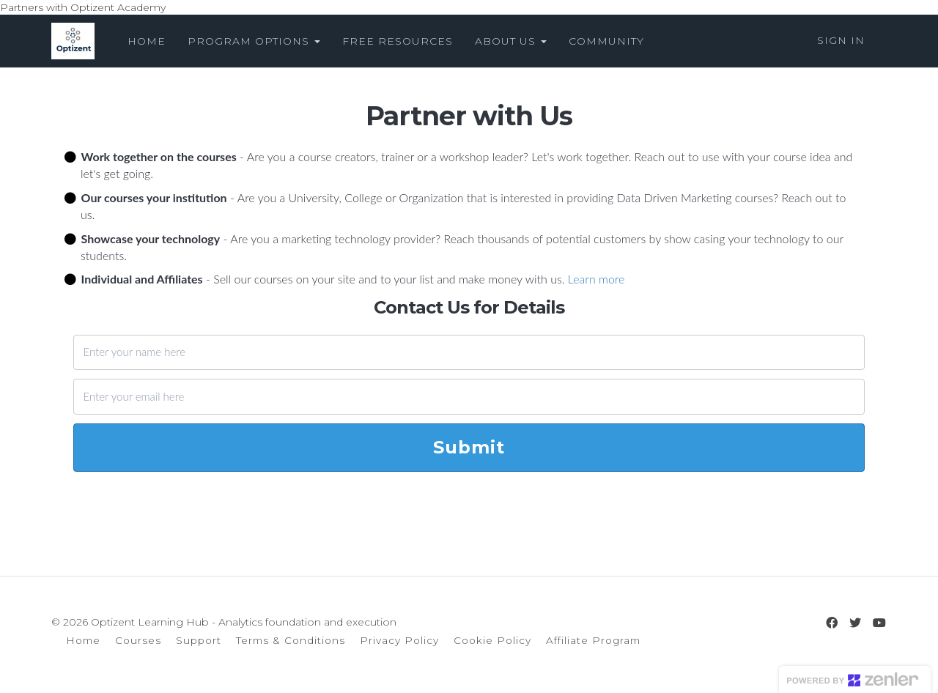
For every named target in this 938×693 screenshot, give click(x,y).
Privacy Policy (399, 640)
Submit (469, 447)
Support (198, 640)
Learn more (596, 279)
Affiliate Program (593, 640)
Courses (138, 640)
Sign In (841, 40)
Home (83, 640)
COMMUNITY (606, 41)
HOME (147, 41)
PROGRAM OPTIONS (254, 41)
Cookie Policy (492, 640)
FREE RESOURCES (397, 41)
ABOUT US (511, 41)
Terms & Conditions (290, 640)
